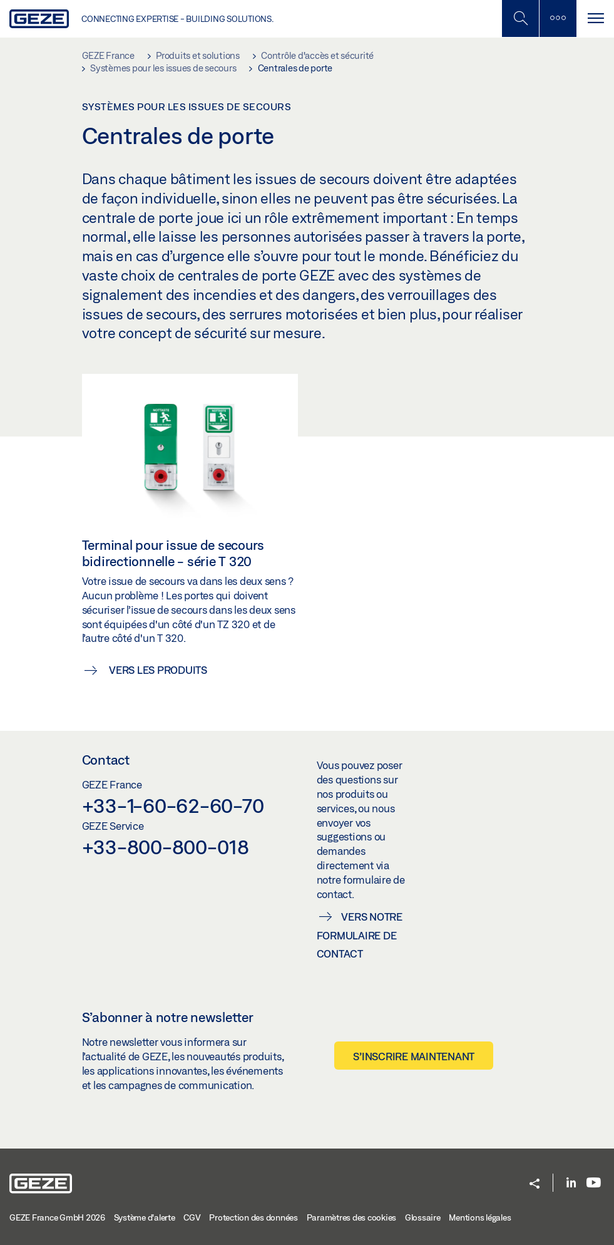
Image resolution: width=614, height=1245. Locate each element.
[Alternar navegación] (595, 18)
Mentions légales (480, 1217)
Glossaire (423, 1217)
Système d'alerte (144, 1217)
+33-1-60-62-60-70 (173, 805)
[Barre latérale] (557, 18)
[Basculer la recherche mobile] (520, 18)
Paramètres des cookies (352, 1217)
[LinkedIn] (571, 1183)
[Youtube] (593, 1183)
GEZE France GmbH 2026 (57, 1217)
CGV (191, 1217)
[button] (534, 1184)
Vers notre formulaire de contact (359, 935)
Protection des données (253, 1217)
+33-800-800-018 (165, 846)
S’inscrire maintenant (413, 1056)
